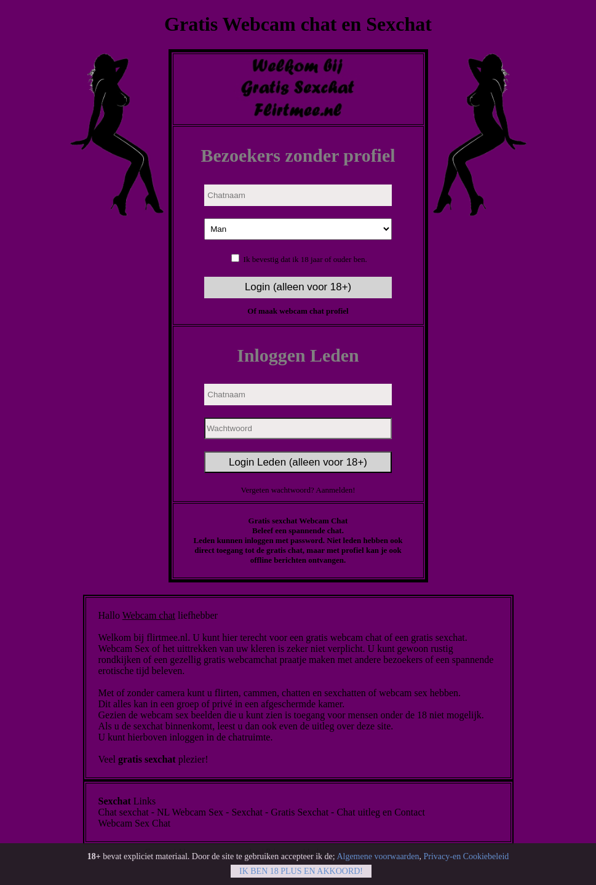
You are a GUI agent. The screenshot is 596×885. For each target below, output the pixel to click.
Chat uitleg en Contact (380, 812)
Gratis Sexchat (299, 812)
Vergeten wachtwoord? (278, 489)
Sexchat (247, 812)
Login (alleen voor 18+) (298, 287)
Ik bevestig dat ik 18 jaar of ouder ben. (305, 259)
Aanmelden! (335, 489)
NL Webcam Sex (190, 812)
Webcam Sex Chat (134, 823)
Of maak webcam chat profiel (297, 311)
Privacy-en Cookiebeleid (466, 858)
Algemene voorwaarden (377, 858)
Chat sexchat (123, 812)
